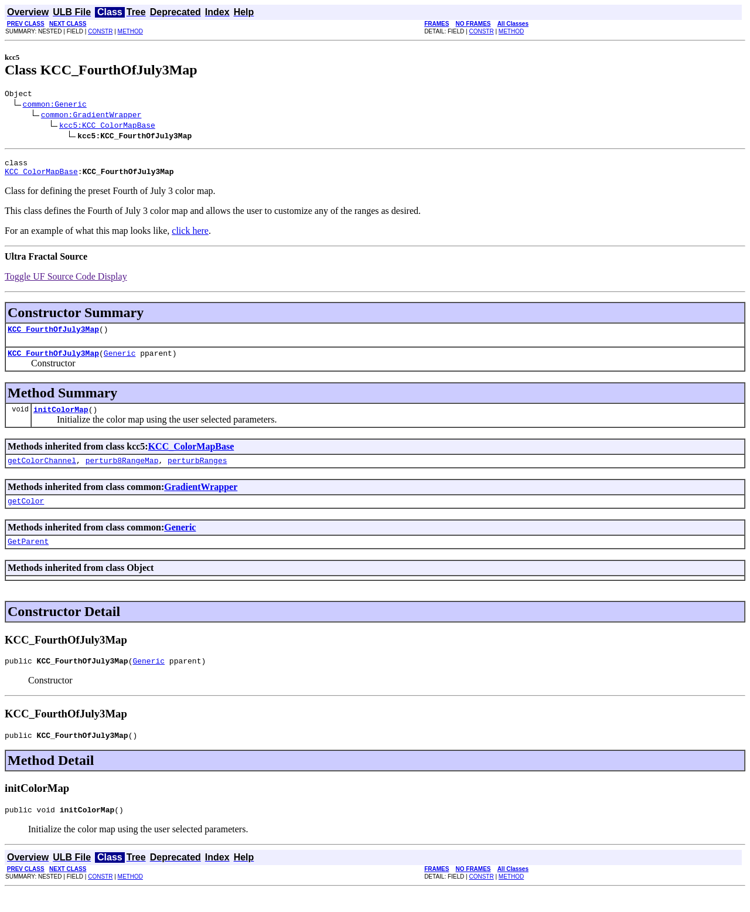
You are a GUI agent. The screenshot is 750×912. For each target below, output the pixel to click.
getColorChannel (42, 472)
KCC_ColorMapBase (41, 176)
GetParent (28, 557)
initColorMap (60, 419)
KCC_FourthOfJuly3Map (53, 336)
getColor (26, 514)
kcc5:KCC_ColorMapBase (107, 126)
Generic (120, 361)
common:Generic (55, 105)
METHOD (130, 31)
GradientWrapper (200, 499)
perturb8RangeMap (122, 472)
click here (190, 236)
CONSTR (100, 31)
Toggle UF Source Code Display (66, 282)
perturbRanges (197, 472)
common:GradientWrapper (91, 116)
